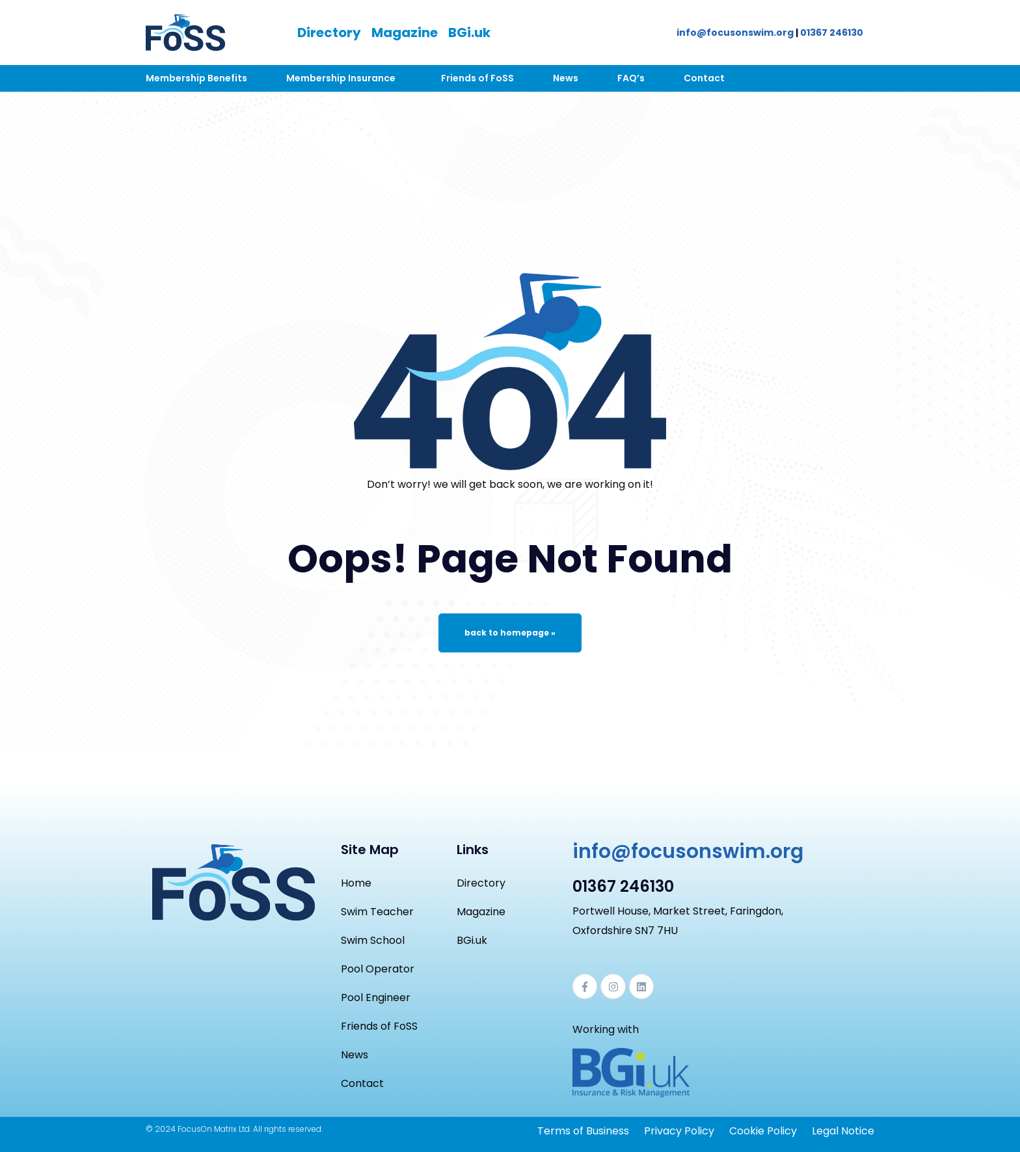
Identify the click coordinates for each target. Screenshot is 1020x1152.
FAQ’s (631, 78)
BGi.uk (469, 32)
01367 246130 (831, 32)
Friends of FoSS (477, 78)
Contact (704, 78)
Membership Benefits (196, 78)
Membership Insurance (341, 78)
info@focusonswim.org (735, 32)
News (565, 78)
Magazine (404, 32)
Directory (329, 32)
